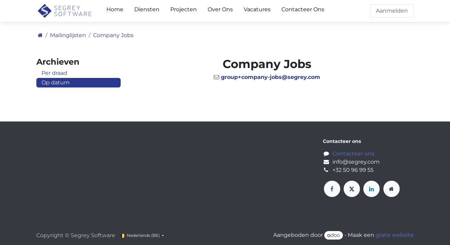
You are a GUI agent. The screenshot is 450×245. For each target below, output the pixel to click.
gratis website (395, 235)
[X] (352, 189)
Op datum (55, 82)
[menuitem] (115, 11)
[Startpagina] (40, 35)
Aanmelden (392, 10)
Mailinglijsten (68, 35)
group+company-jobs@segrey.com (270, 77)
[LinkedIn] (371, 189)
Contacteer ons (353, 153)
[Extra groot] (391, 189)
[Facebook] (332, 189)
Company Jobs (113, 35)
